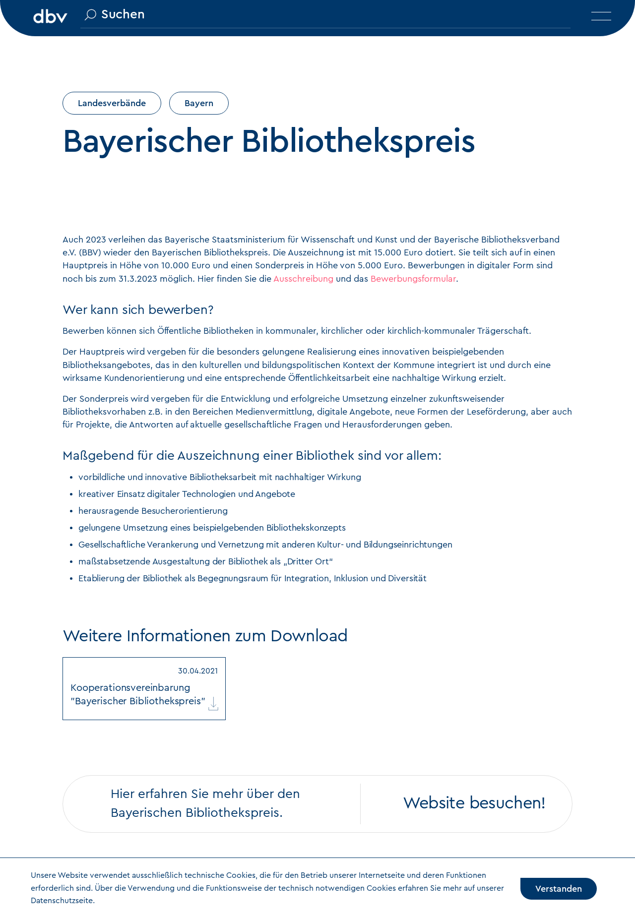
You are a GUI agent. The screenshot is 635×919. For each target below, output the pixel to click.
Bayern (199, 103)
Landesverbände (112, 103)
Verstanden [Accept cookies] (558, 888)
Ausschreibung (303, 278)
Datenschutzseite (62, 901)
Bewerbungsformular (413, 278)
